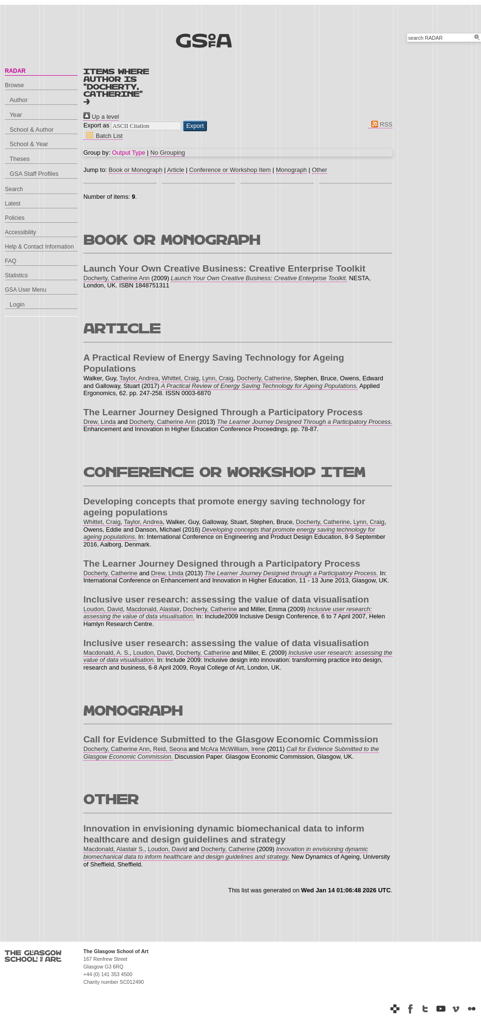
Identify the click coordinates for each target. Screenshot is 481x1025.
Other (319, 169)
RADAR (15, 71)
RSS (380, 124)
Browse (14, 85)
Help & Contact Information (39, 246)
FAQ (10, 261)
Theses (20, 158)
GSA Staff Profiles (34, 173)
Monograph (291, 169)
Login (17, 304)
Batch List (103, 135)
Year (16, 114)
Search (14, 189)
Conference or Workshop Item (230, 169)
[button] (195, 126)
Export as (96, 125)
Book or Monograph (135, 169)
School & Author (32, 129)
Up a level (101, 116)
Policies (14, 218)
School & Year (29, 144)
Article (175, 169)
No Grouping (167, 152)
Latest (13, 203)
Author (19, 99)
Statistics (16, 275)
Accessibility (20, 232)
